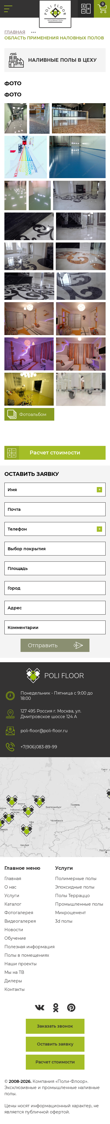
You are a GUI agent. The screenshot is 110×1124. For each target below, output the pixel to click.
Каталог (12, 904)
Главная (14, 32)
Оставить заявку (55, 1044)
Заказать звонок (55, 1026)
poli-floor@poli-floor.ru (44, 730)
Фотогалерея (18, 913)
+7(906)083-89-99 (39, 747)
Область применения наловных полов (54, 38)
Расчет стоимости (55, 1062)
